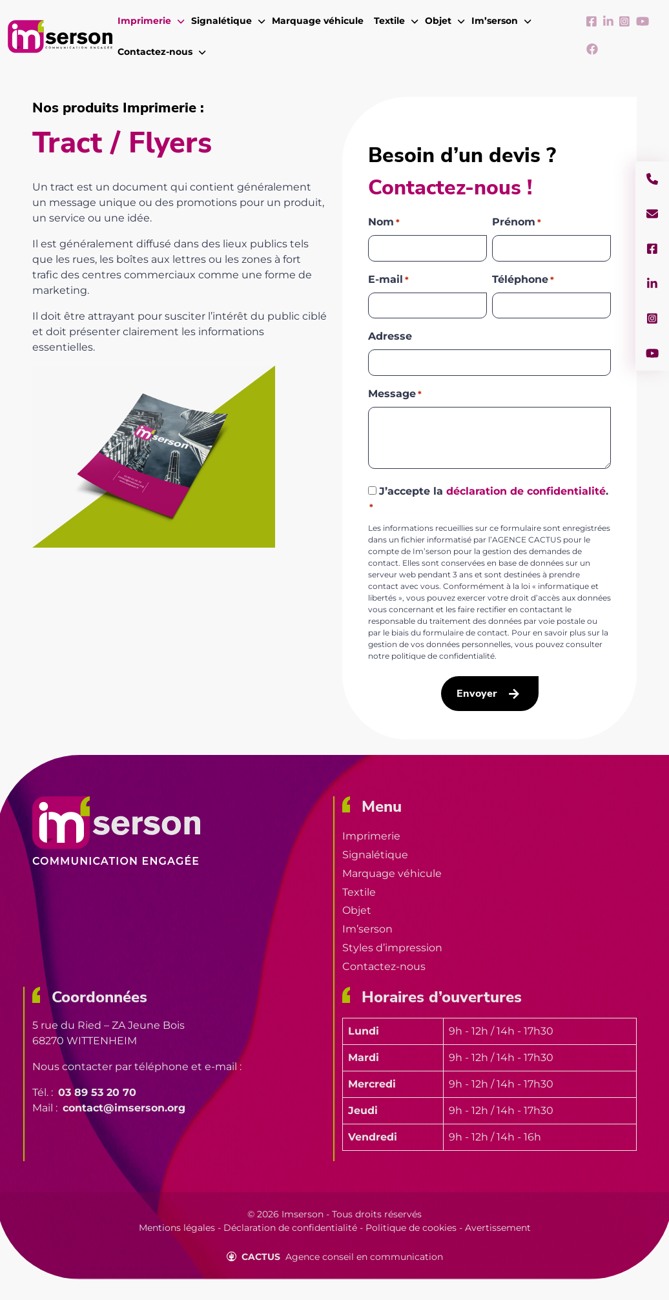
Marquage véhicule (392, 873)
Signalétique (375, 855)
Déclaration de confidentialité (290, 1227)
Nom (384, 222)
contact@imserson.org (124, 1108)
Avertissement (498, 1227)
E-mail (388, 280)
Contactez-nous (384, 966)
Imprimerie (371, 836)
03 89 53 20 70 (97, 1092)
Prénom (516, 222)
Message (395, 394)
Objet (356, 910)
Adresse (390, 336)
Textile (359, 892)
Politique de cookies (411, 1227)
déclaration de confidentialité (526, 491)
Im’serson (367, 929)
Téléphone (523, 280)
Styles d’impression (392, 948)
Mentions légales (177, 1227)
